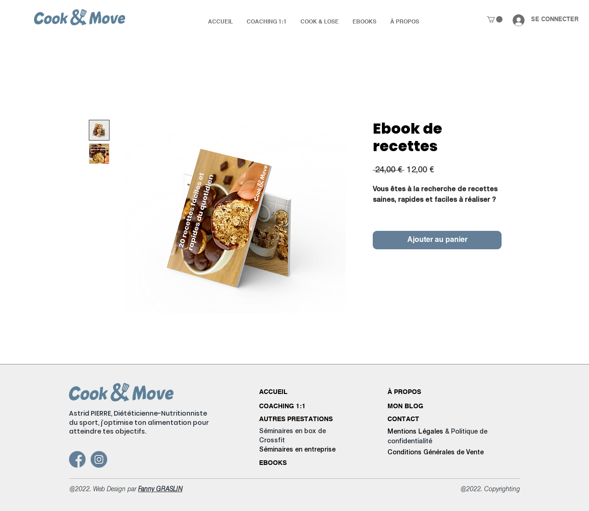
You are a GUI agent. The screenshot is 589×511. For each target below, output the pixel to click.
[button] (494, 19)
